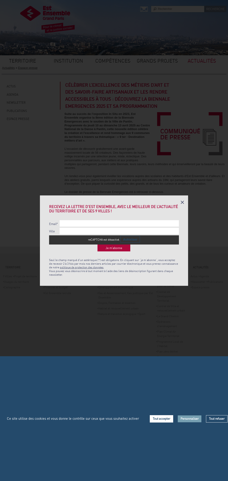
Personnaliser (190, 418)
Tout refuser (217, 418)
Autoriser (130, 239)
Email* (53, 224)
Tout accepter (161, 418)
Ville (52, 231)
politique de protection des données (81, 267)
